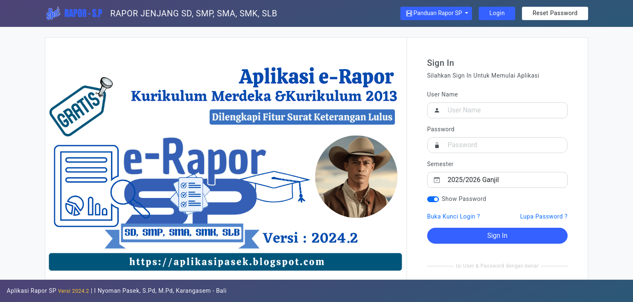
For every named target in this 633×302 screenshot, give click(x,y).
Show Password (464, 198)
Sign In (497, 236)
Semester (440, 164)
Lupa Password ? (544, 216)
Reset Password (555, 13)
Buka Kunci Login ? (453, 216)
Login (497, 13)
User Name (442, 94)
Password (441, 129)
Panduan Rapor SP (435, 13)
